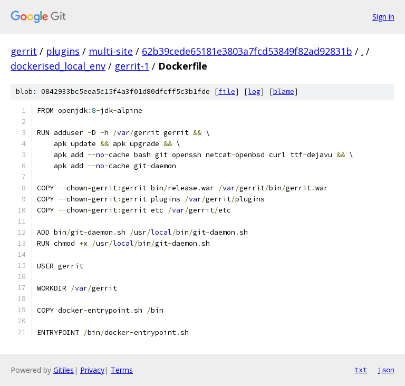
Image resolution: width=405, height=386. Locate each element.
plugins (63, 51)
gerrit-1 (131, 66)
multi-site (111, 51)
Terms (122, 370)
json (386, 369)
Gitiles (63, 370)
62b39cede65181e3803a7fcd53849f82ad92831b (247, 51)
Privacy (92, 370)
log (254, 91)
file (226, 91)
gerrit (24, 51)
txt (360, 369)
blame (283, 91)
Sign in (383, 17)
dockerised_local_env (58, 66)
